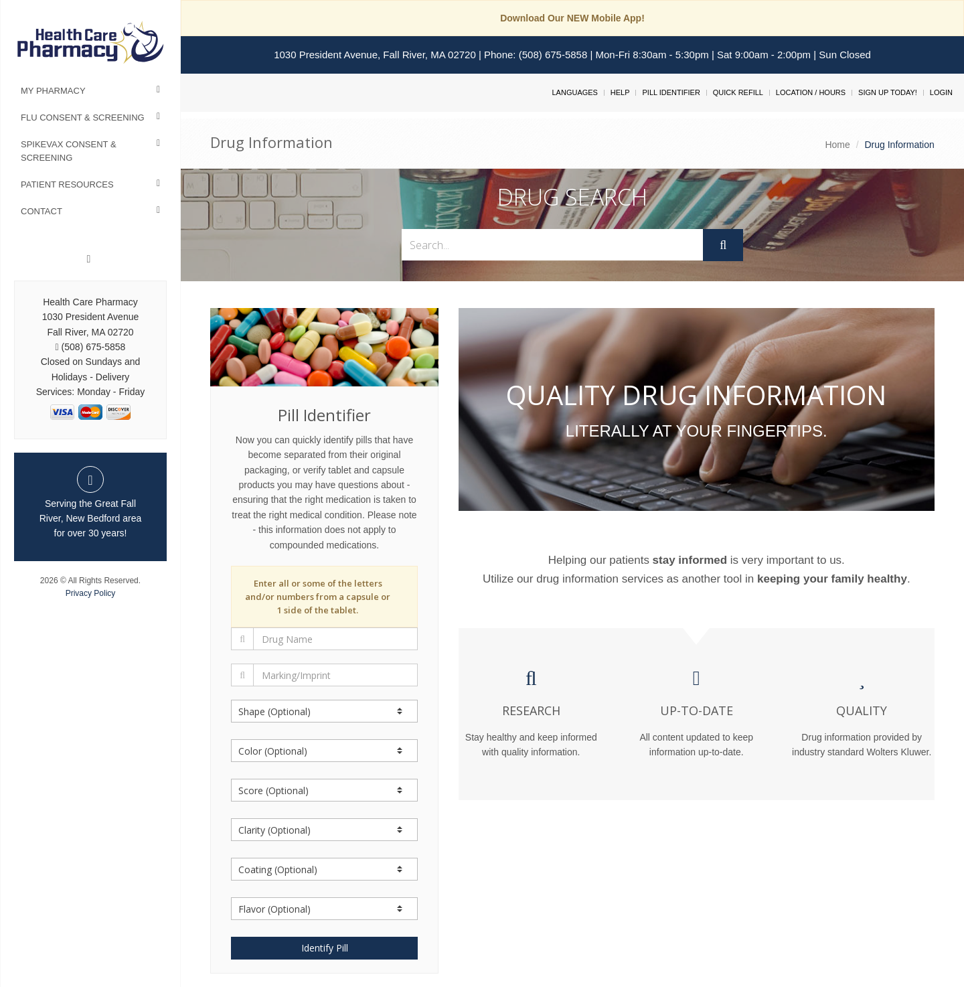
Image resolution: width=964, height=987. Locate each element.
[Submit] (723, 245)
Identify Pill (324, 947)
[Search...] (553, 244)
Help (620, 92)
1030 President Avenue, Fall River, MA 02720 (375, 54)
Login (941, 92)
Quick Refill (738, 92)
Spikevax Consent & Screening (68, 151)
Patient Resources (67, 184)
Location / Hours (811, 92)
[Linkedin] (89, 259)
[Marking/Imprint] (335, 675)
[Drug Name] (335, 638)
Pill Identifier (671, 92)
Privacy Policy (91, 593)
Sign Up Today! (887, 92)
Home (837, 144)
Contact (41, 211)
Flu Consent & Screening (83, 117)
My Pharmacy (53, 91)
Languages (574, 92)
